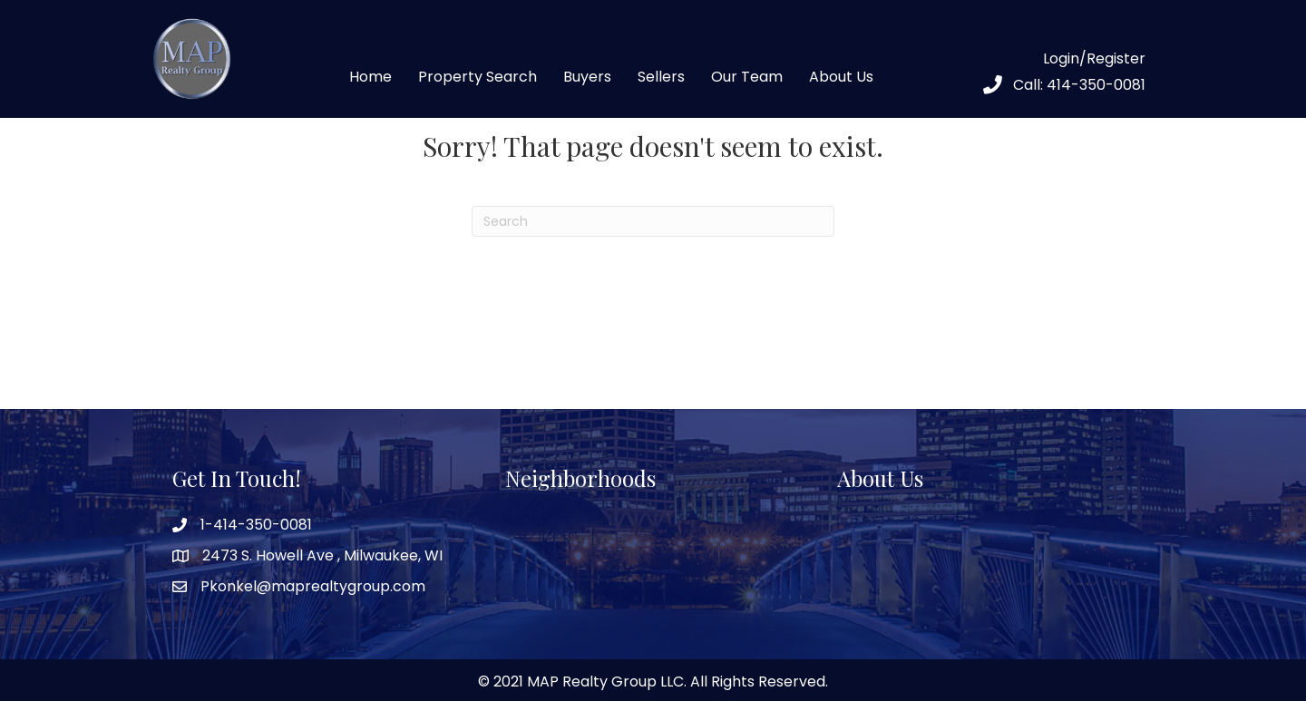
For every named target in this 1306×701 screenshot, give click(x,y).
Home (370, 76)
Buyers (587, 76)
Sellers (661, 76)
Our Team (747, 76)
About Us (841, 76)
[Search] (653, 221)
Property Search (477, 76)
